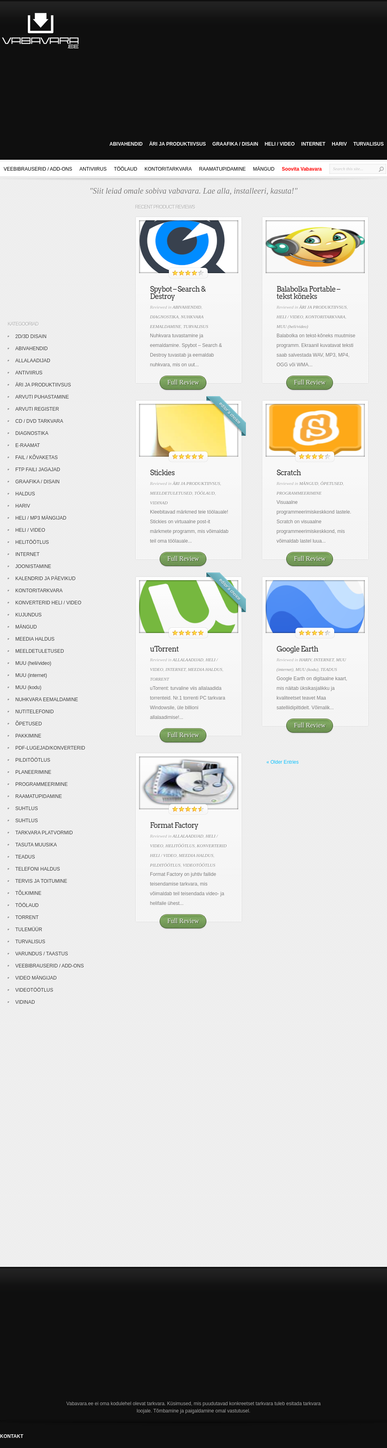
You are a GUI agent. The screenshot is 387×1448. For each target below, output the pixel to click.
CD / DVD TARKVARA (39, 421)
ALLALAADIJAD (188, 659)
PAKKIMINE (28, 736)
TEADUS (328, 669)
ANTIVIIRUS (92, 169)
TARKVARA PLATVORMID (44, 833)
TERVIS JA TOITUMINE (41, 881)
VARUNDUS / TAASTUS (41, 954)
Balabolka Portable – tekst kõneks (308, 293)
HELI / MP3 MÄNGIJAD (41, 518)
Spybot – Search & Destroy (178, 293)
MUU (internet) (31, 675)
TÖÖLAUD (125, 169)
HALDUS (25, 494)
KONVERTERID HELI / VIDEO (48, 603)
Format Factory (174, 825)
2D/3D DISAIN (30, 336)
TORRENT (159, 679)
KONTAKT (11, 1436)
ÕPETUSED (331, 483)
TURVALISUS (368, 144)
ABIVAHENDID (125, 144)
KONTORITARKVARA (167, 169)
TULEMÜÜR (28, 929)
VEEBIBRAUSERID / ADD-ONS (38, 169)
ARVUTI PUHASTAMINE (42, 397)
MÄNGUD (264, 169)
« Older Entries (282, 762)
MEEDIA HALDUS (205, 669)
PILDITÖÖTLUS (165, 865)
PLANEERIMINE (33, 772)
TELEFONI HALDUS (37, 869)
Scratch (289, 472)
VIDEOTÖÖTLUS (199, 865)
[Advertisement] (168, 67)
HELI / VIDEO (279, 144)
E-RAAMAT (27, 445)
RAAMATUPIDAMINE (222, 169)
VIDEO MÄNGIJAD (36, 978)
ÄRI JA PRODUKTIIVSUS (177, 144)
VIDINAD (159, 502)
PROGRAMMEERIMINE (299, 493)
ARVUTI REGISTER (37, 409)
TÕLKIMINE (28, 893)
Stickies (162, 472)
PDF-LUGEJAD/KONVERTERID (50, 748)
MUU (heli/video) (292, 326)
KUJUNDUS (28, 615)
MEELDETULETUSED (171, 493)
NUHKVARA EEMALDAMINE (46, 699)
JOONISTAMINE (33, 566)
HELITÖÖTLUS (180, 845)
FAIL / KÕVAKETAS (36, 457)
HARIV (339, 144)
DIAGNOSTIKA (164, 316)
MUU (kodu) (306, 669)
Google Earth (297, 649)
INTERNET (313, 144)
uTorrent (164, 649)
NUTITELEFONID (34, 712)
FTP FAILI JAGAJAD (37, 469)
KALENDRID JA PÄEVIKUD (45, 578)
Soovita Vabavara (302, 169)
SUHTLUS (26, 808)
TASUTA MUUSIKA (36, 845)
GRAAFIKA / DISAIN (235, 144)
